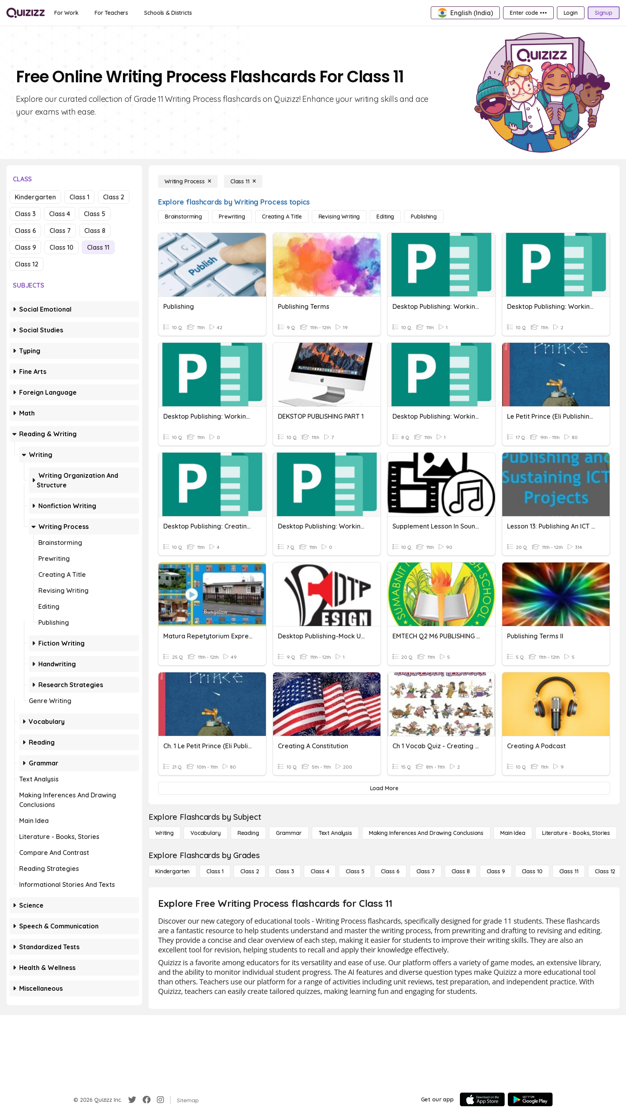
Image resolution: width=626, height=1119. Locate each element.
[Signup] (604, 12)
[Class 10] (532, 871)
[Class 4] (320, 871)
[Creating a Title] (282, 216)
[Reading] (248, 833)
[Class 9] (496, 871)
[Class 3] (285, 871)
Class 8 (94, 231)
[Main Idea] (512, 833)
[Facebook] (147, 1099)
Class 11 (98, 247)
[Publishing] (424, 216)
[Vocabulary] (206, 833)
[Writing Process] (188, 181)
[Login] (570, 12)
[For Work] (66, 12)
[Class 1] (215, 871)
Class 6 (25, 231)
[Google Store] (530, 1099)
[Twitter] (132, 1099)
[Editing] (385, 216)
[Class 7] (426, 871)
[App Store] (482, 1099)
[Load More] (384, 788)
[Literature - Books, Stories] (576, 833)
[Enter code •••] (528, 12)
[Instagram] (160, 1099)
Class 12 (26, 264)
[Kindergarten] (172, 871)
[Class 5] (355, 871)
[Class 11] (243, 181)
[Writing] (164, 833)
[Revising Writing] (339, 216)
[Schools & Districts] (168, 12)
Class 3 (25, 214)
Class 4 (59, 214)
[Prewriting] (232, 216)
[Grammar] (289, 833)
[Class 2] (249, 871)
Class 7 (60, 231)
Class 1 (79, 197)
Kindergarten (35, 197)
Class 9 (25, 247)
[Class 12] (605, 871)
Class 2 (113, 197)
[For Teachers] (111, 12)
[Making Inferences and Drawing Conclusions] (426, 833)
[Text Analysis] (335, 833)
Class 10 (61, 247)
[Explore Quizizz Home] (25, 13)
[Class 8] (461, 871)
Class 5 (94, 214)
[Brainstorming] (183, 216)
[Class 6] (390, 871)
